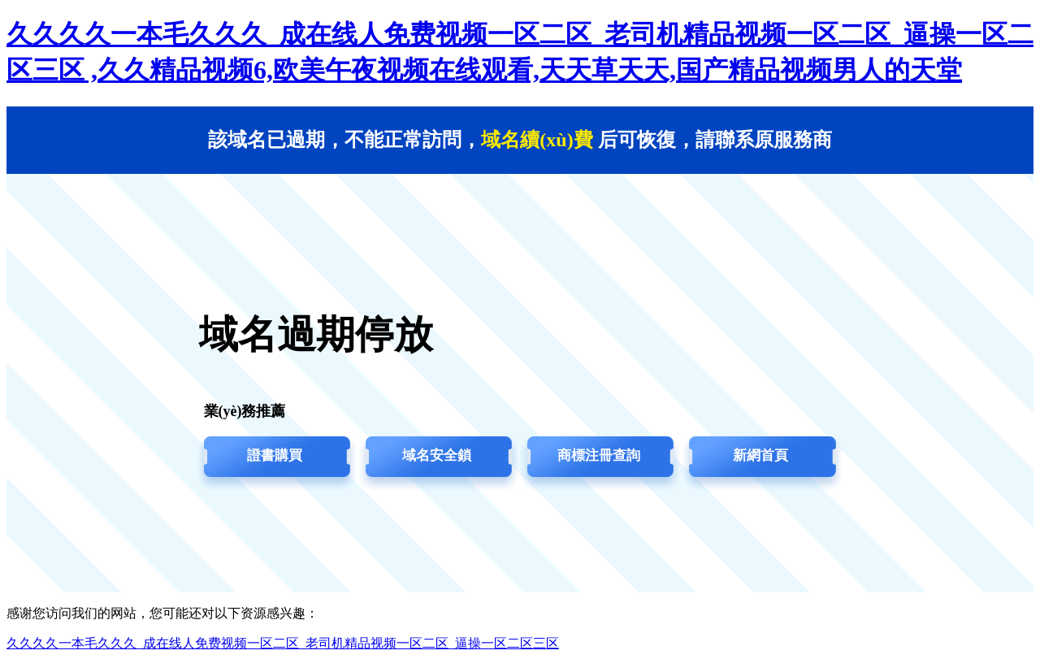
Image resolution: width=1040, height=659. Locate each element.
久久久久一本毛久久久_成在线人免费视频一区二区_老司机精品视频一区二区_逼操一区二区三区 (282, 643)
